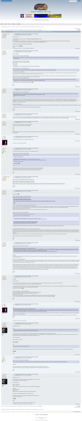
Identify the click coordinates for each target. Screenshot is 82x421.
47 (28, 406)
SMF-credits (37, 417)
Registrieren (9, 1)
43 (25, 406)
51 (32, 406)
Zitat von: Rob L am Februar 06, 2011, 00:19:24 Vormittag (20, 212)
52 (33, 406)
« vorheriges (75, 28)
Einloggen (3, 1)
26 (9, 406)
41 (23, 406)
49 (30, 406)
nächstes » (79, 28)
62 (37, 406)
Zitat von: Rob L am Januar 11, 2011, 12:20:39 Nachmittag (21, 153)
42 (24, 406)
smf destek (42, 418)
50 (31, 406)
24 (7, 406)
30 (13, 406)
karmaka (5, 323)
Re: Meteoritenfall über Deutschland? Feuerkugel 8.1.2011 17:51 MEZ (26, 33)
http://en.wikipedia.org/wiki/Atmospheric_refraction (33, 159)
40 (22, 406)
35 (17, 406)
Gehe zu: (73, 411)
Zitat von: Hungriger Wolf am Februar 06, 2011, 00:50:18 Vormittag (22, 196)
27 (10, 406)
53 (34, 406)
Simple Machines (45, 417)
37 (19, 406)
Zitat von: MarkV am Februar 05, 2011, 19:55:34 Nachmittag (21, 68)
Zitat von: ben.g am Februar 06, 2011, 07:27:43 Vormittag (20, 245)
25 (8, 406)
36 (18, 406)
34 (16, 406)
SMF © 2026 (40, 417)
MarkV (4, 89)
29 (12, 406)
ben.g (4, 50)
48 (29, 406)
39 (21, 406)
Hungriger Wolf (6, 34)
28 (11, 406)
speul (4, 136)
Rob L (4, 148)
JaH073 (23, 26)
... (4, 406)
